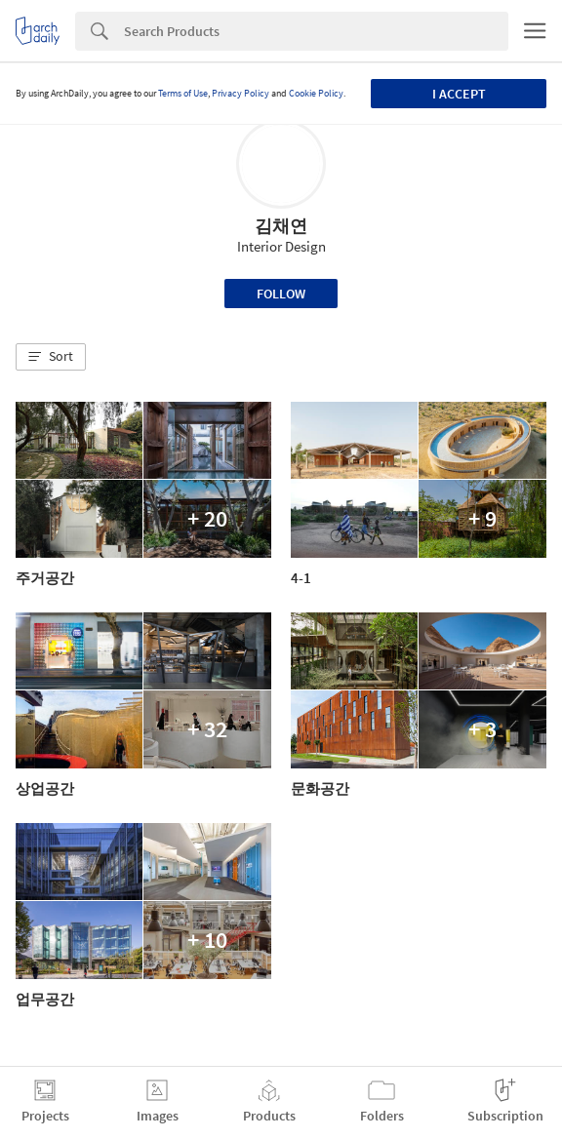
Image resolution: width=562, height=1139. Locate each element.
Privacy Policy (240, 93)
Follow (281, 293)
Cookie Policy (316, 93)
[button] (51, 357)
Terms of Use (183, 93)
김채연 (281, 226)
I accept (459, 93)
